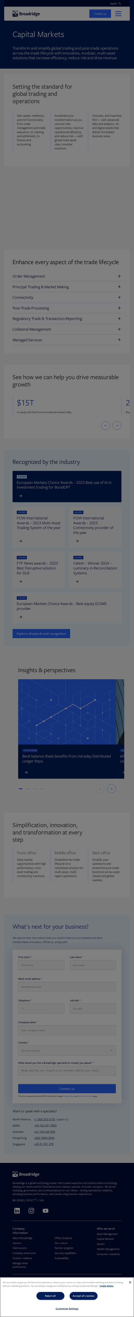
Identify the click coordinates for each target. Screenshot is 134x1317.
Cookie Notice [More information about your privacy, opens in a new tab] (106, 1285)
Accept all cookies (83, 1295)
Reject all (50, 1295)
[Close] (130, 1282)
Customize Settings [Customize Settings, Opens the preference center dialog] (67, 1308)
